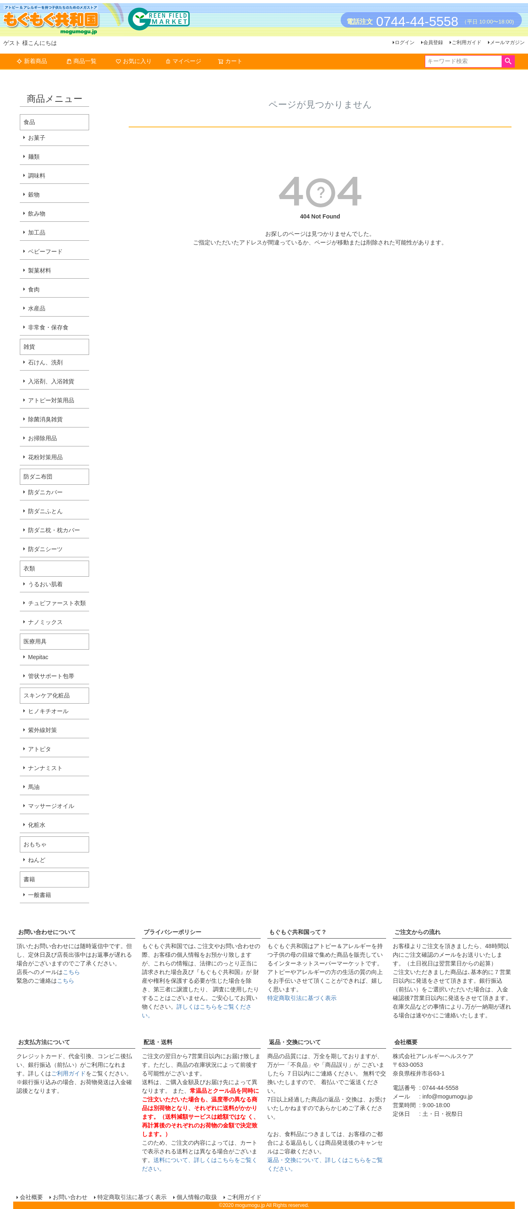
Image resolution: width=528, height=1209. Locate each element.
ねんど (36, 860)
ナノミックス (45, 622)
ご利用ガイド (466, 42)
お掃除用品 (42, 438)
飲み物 (36, 213)
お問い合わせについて (47, 932)
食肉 (34, 289)
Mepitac (38, 657)
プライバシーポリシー (172, 932)
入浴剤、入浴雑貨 (51, 381)
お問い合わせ (70, 1197)
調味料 (36, 175)
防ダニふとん (45, 511)
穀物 (34, 194)
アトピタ (39, 749)
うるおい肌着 (45, 584)
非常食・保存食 (48, 327)
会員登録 (433, 42)
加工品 (36, 232)
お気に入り (134, 61)
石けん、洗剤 (45, 362)
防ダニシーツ (45, 549)
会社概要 (405, 1042)
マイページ (183, 61)
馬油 (34, 787)
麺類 (34, 156)
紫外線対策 (42, 730)
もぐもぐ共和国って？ (298, 932)
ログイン (405, 42)
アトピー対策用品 (51, 400)
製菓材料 (39, 270)
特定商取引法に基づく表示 (302, 998)
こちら (71, 972)
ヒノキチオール (48, 711)
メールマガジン (507, 42)
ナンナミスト (45, 768)
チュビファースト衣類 (57, 603)
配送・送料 (158, 1042)
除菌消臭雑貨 (45, 419)
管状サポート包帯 (51, 676)
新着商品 (31, 61)
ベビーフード (45, 251)
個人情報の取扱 (197, 1197)
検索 (508, 61)
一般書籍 (39, 895)
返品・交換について (295, 1042)
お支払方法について (44, 1042)
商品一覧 (81, 61)
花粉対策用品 (45, 457)
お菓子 (36, 137)
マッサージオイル (51, 806)
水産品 (36, 308)
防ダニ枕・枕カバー (54, 530)
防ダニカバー (45, 492)
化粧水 (36, 825)
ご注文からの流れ (417, 932)
